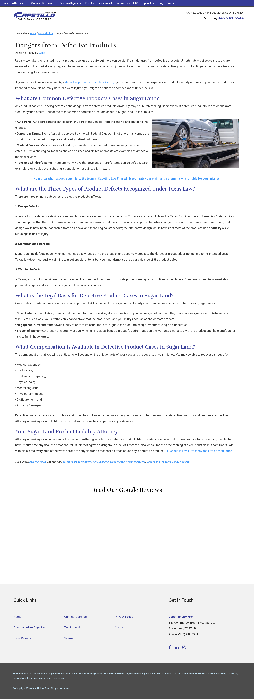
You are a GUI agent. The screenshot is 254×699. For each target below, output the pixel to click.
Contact (171, 3)
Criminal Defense (43, 3)
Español (148, 3)
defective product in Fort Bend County (90, 82)
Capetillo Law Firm (35, 16)
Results (89, 3)
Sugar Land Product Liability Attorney (167, 462)
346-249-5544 (231, 18)
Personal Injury (70, 3)
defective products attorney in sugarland (86, 462)
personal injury (37, 462)
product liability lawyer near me (127, 462)
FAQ (135, 3)
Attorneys (20, 3)
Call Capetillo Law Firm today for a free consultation (198, 451)
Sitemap (69, 638)
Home (5, 3)
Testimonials (105, 3)
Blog (160, 3)
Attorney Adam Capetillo (29, 627)
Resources (123, 3)
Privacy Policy (124, 617)
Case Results (22, 638)
